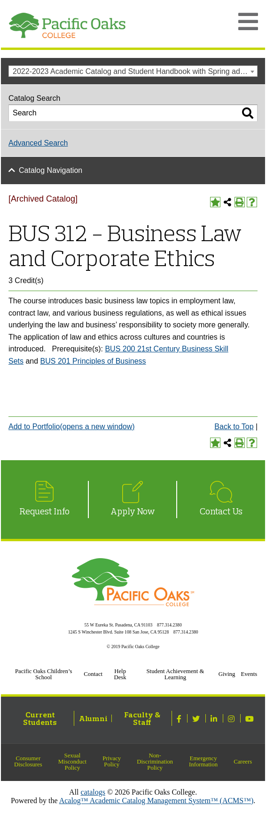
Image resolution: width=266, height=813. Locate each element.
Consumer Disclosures (28, 761)
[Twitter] (197, 718)
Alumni (93, 718)
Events (249, 674)
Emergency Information (203, 761)
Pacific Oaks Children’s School (43, 674)
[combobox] (133, 71)
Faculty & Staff (142, 718)
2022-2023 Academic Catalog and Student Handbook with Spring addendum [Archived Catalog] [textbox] (135, 71)
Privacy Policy (111, 761)
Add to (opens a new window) (71, 427)
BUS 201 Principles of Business (93, 361)
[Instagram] (232, 718)
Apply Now (132, 511)
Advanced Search (38, 143)
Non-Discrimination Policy (155, 761)
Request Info (44, 511)
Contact (93, 674)
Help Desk (120, 674)
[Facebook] (180, 718)
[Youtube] (250, 718)
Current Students (40, 718)
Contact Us (221, 511)
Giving (227, 674)
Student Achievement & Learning (175, 674)
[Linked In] (215, 718)
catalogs (93, 792)
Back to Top (233, 427)
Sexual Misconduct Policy (72, 761)
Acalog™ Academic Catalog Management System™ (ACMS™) (156, 801)
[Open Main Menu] (248, 21)
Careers (243, 761)
